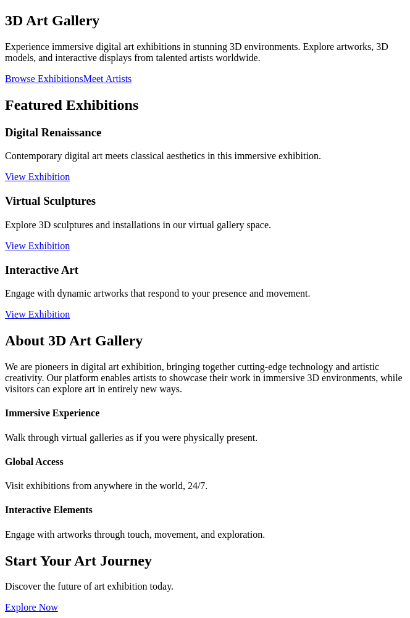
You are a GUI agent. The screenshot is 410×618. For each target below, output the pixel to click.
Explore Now (31, 607)
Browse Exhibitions (44, 78)
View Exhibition (37, 176)
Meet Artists (107, 78)
